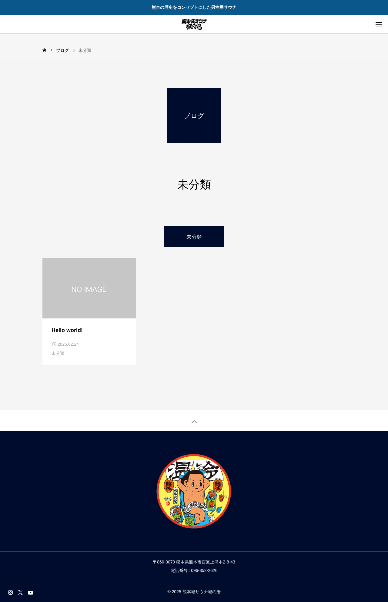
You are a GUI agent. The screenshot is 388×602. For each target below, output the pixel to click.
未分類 (58, 353)
